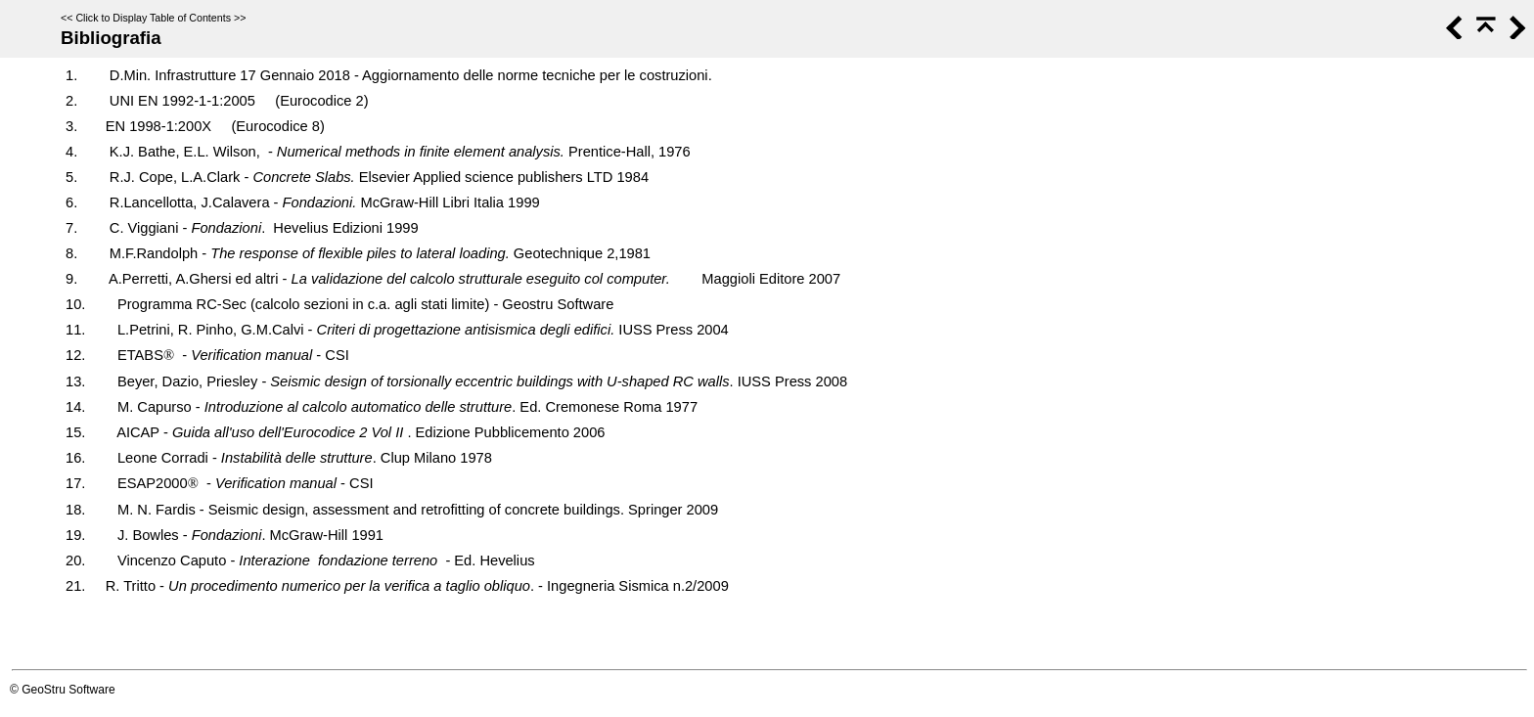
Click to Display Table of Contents (153, 17)
